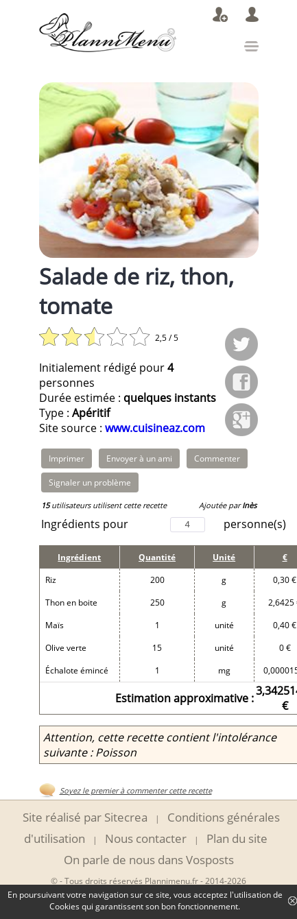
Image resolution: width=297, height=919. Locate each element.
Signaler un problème (90, 482)
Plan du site (237, 838)
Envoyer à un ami (139, 458)
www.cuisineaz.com (155, 427)
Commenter (217, 458)
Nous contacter (146, 838)
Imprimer (66, 458)
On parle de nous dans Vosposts (149, 860)
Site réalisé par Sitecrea (85, 817)
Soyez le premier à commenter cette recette (136, 790)
